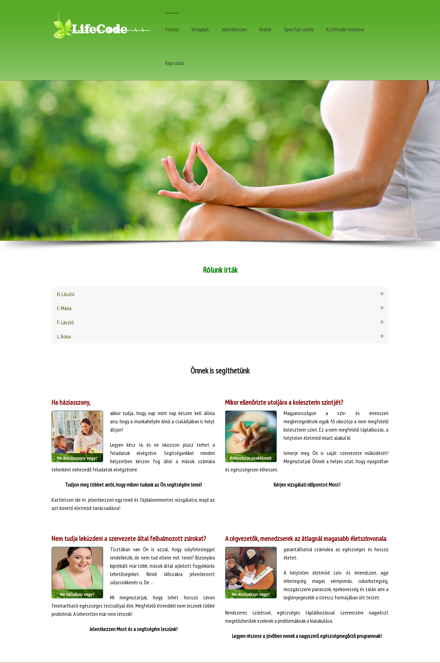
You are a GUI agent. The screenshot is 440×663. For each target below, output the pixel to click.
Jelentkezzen (234, 29)
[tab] (220, 294)
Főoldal (172, 29)
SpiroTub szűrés (299, 29)
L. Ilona (64, 336)
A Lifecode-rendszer (345, 29)
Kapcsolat (174, 63)
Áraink (265, 29)
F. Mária (64, 308)
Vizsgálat (200, 29)
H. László (66, 294)
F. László (65, 322)
